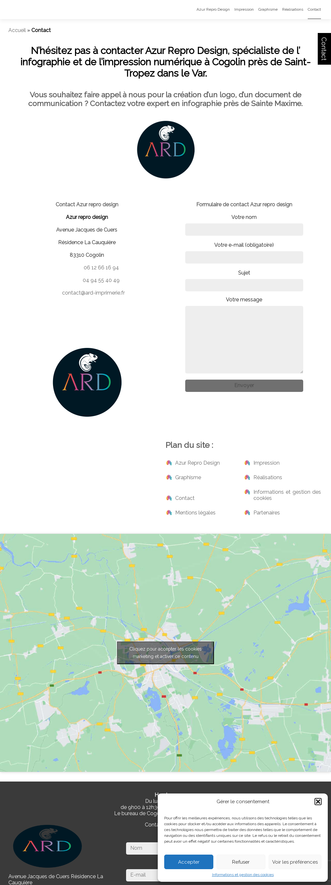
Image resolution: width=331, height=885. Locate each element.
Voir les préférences (295, 862)
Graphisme (268, 9)
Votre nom (244, 225)
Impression (244, 9)
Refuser (241, 862)
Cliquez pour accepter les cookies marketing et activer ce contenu (165, 652)
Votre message (244, 335)
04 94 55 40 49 (101, 280)
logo (227, 94)
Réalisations (292, 9)
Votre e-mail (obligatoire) (244, 253)
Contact (324, 48)
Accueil (17, 30)
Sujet (244, 280)
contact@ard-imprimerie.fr (93, 293)
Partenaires (266, 513)
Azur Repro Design (213, 9)
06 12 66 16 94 (101, 267)
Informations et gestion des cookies (243, 874)
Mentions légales (195, 513)
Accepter (188, 862)
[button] (318, 801)
